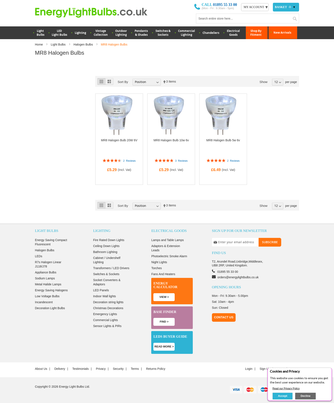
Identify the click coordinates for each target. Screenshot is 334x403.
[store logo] (97, 12)
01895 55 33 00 (225, 5)
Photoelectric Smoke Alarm (169, 256)
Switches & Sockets (163, 33)
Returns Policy (155, 368)
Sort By (123, 82)
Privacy (101, 368)
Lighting (80, 33)
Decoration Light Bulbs (50, 308)
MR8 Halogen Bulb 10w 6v (171, 140)
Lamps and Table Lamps (167, 240)
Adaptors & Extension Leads (165, 248)
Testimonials (80, 368)
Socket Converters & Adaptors (106, 282)
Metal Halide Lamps (48, 284)
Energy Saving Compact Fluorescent (51, 242)
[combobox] (247, 18)
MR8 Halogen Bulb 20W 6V (119, 140)
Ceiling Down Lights (106, 246)
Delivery (59, 368)
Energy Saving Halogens (51, 290)
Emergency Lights (105, 314)
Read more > (164, 346)
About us (41, 368)
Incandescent (44, 302)
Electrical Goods (233, 33)
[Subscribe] (270, 242)
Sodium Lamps (45, 278)
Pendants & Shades (141, 33)
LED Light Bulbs (59, 33)
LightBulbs (40, 33)
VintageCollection (101, 33)
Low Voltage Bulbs (47, 296)
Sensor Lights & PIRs (107, 326)
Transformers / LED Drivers (111, 268)
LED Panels (101, 290)
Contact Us (223, 317)
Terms (135, 368)
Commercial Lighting (186, 33)
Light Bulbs (58, 44)
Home (39, 44)
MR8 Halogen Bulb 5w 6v (223, 140)
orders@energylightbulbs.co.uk (238, 277)
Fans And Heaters (163, 274)
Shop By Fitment (256, 33)
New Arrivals (282, 32)
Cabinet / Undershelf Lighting (106, 260)
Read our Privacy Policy (285, 388)
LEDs (38, 256)
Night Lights (159, 262)
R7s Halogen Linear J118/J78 (48, 264)
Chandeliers (211, 33)
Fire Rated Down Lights (108, 240)
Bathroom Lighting (105, 252)
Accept (282, 395)
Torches (156, 268)
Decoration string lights (108, 302)
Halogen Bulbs (83, 44)
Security (118, 368)
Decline (305, 395)
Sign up (265, 368)
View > (164, 297)
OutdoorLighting (121, 33)
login (248, 368)
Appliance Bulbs (45, 272)
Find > (164, 321)
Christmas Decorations (108, 308)
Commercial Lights (105, 320)
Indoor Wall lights (104, 296)
